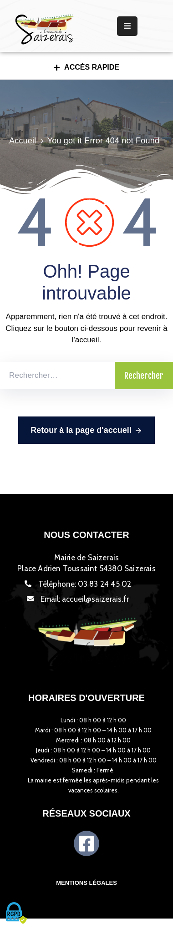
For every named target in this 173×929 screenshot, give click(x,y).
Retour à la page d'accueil (86, 430)
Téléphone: (85, 584)
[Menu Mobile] (127, 26)
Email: (85, 599)
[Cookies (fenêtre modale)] (16, 913)
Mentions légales (86, 882)
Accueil (22, 140)
